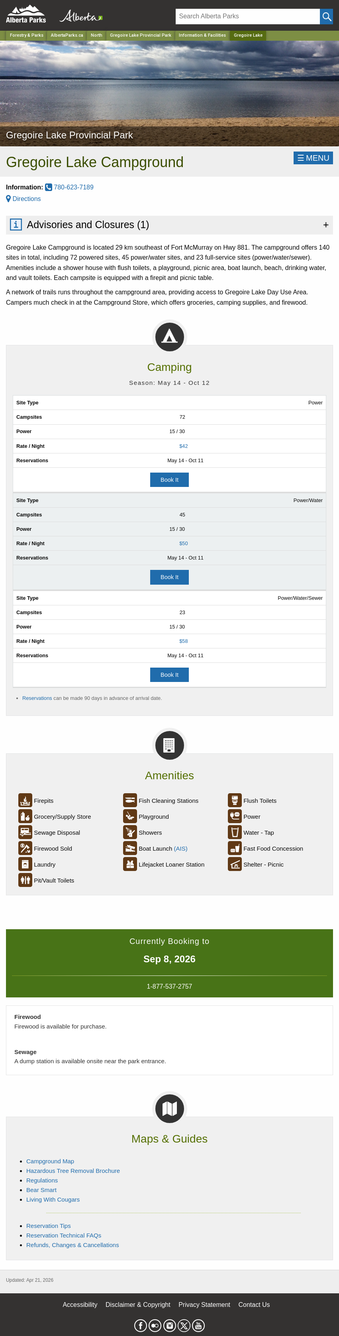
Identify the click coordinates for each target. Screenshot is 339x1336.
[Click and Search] (326, 16)
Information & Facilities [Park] (202, 35)
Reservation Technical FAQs (63, 1235)
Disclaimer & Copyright (138, 1304)
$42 (183, 446)
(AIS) (181, 848)
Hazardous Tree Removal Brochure (73, 1170)
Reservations (37, 698)
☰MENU (313, 158)
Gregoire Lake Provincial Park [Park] (140, 35)
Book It (169, 480)
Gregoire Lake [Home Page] (248, 35)
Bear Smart (41, 1189)
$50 (183, 543)
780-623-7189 (69, 187)
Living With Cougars (53, 1199)
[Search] (248, 16)
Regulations (42, 1180)
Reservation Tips (48, 1225)
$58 (183, 641)
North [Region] (96, 35)
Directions (23, 198)
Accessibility (80, 1304)
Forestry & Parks (26, 35)
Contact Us (254, 1304)
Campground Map (50, 1161)
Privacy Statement (204, 1304)
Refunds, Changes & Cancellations (72, 1244)
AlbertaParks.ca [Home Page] (67, 35)
